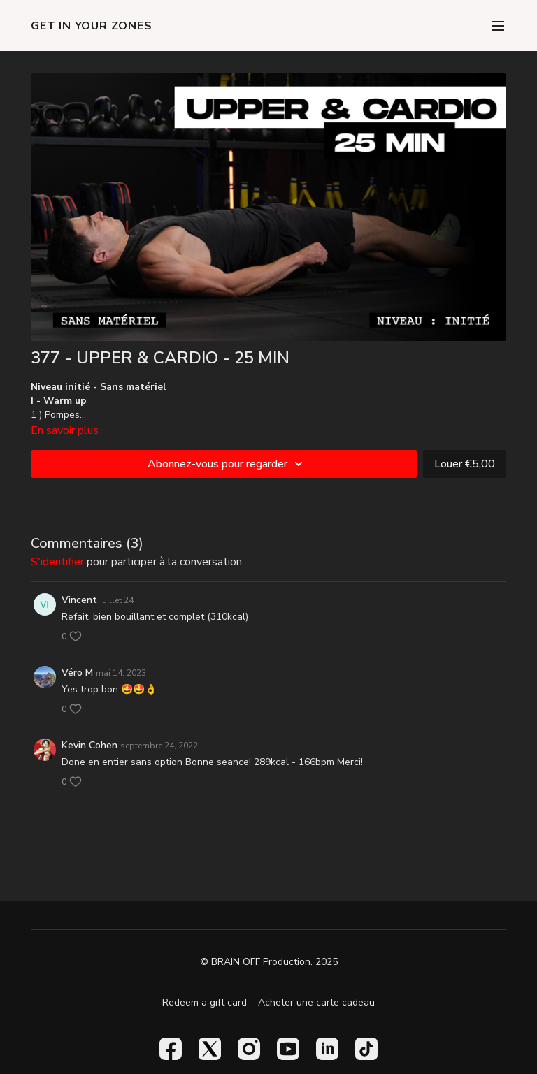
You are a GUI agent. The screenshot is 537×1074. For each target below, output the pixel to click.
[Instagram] (249, 1049)
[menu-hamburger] (497, 25)
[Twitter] (210, 1049)
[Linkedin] (327, 1049)
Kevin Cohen (89, 745)
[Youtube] (288, 1049)
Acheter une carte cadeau (316, 1002)
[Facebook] (170, 1049)
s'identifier (57, 561)
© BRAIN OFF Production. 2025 (269, 962)
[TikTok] (366, 1049)
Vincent (79, 600)
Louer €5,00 (464, 464)
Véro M (77, 672)
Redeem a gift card (204, 1002)
